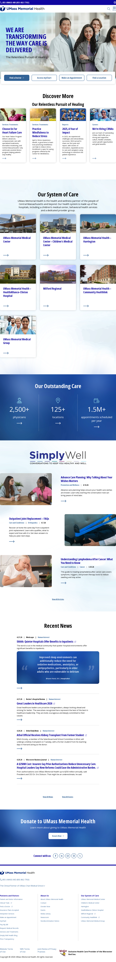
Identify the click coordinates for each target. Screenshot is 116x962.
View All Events (67, 797)
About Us (45, 895)
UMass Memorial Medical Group (93, 921)
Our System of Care (90, 895)
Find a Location (99, 77)
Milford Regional (87, 914)
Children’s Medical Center (90, 903)
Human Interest (44, 637)
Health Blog (8, 935)
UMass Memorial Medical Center (93, 899)
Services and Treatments (9, 932)
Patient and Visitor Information (11, 899)
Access (44, 77)
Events (43, 910)
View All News (48, 797)
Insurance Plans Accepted (9, 910)
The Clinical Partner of (21, 886)
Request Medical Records (9, 928)
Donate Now (56, 836)
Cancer (82, 567)
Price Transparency (7, 939)
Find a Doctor (15, 77)
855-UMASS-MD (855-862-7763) (15, 2)
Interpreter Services (7, 914)
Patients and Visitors (9, 895)
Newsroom (45, 917)
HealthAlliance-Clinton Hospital (92, 910)
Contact (43, 903)
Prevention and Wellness (70, 485)
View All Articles (58, 599)
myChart (3, 921)
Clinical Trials (4, 903)
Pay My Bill (4, 924)
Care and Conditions (16, 522)
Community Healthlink (89, 917)
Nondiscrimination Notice (50, 921)
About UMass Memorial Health (52, 899)
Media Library (46, 914)
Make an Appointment (72, 77)
